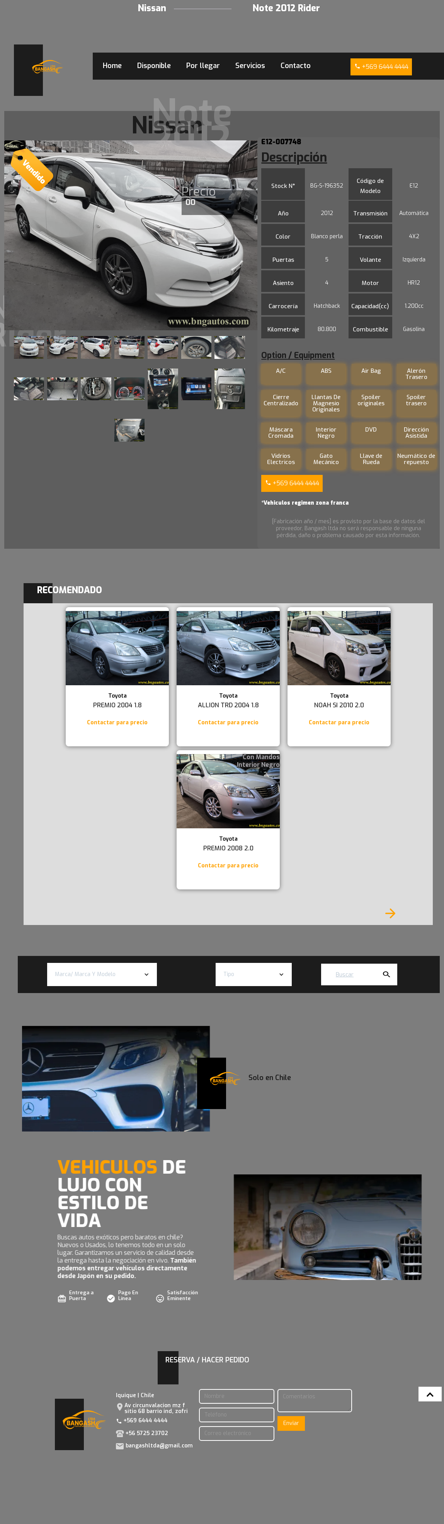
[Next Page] (390, 913)
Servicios (250, 65)
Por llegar (203, 65)
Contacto (296, 65)
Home (112, 65)
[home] (47, 66)
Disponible (154, 65)
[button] (102, 974)
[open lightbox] (130, 235)
